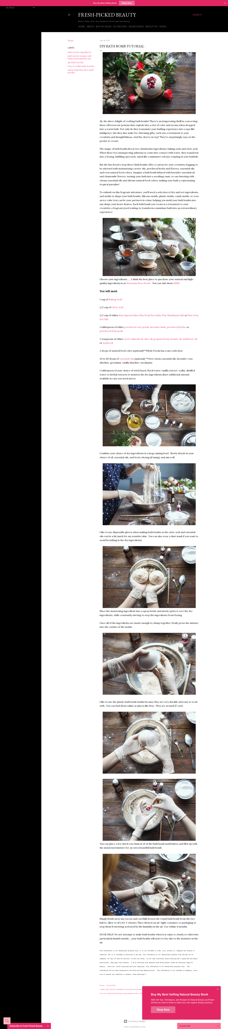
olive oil (148, 338)
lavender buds (158, 327)
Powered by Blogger (135, 1021)
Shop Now (127, 3)
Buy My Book (103, 26)
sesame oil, (176, 338)
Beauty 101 (151, 26)
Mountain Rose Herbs (138, 283)
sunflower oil (190, 338)
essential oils (127, 358)
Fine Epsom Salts (128, 315)
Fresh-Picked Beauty (107, 14)
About (90, 26)
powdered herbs (176, 327)
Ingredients (136, 26)
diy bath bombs (75, 62)
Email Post (111, 985)
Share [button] (70, 40)
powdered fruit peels (111, 330)
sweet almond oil (133, 338)
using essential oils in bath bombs (137, 993)
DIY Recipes (120, 26)
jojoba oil (108, 342)
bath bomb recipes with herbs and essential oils (80, 57)
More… (163, 26)
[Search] (197, 14)
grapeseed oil (161, 338)
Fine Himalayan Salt (173, 315)
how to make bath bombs (81, 66)
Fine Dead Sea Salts (150, 315)
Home (81, 26)
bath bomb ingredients (79, 52)
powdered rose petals (136, 327)
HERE (176, 283)
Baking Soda (115, 299)
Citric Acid (117, 307)
